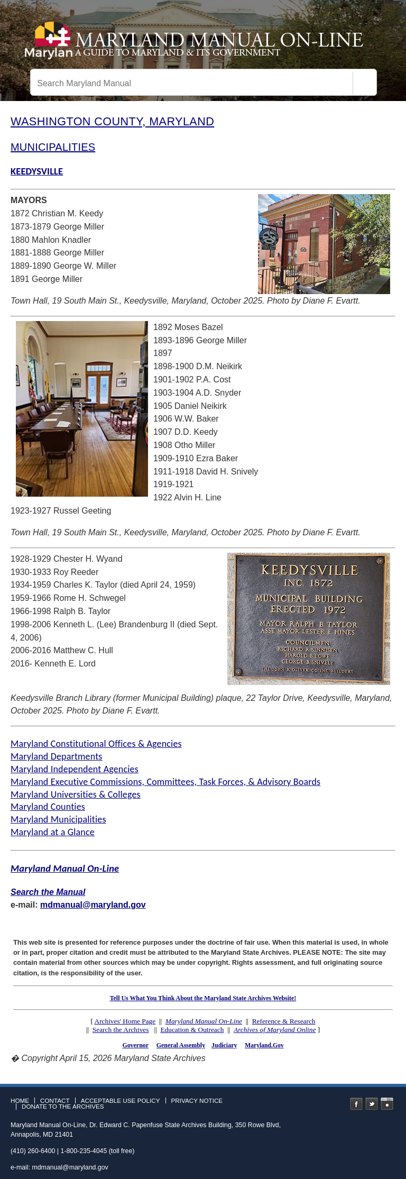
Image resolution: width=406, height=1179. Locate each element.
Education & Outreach (192, 1030)
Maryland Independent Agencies (75, 769)
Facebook (356, 1104)
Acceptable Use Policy (120, 1101)
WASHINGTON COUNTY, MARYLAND (112, 121)
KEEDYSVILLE (37, 171)
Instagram (387, 1104)
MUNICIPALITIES (53, 147)
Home (20, 1101)
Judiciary (224, 1045)
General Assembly (180, 1045)
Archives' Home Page (125, 1021)
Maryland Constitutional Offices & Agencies (96, 744)
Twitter (371, 1104)
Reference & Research (284, 1021)
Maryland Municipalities (58, 819)
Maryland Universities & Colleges (76, 794)
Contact (55, 1101)
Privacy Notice (197, 1101)
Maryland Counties (48, 806)
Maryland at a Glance (53, 832)
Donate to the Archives (63, 1106)
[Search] (364, 83)
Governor (135, 1045)
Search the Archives (121, 1030)
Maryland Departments (57, 756)
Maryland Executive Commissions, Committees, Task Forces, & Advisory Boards (165, 782)
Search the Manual (48, 892)
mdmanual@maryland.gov (93, 904)
